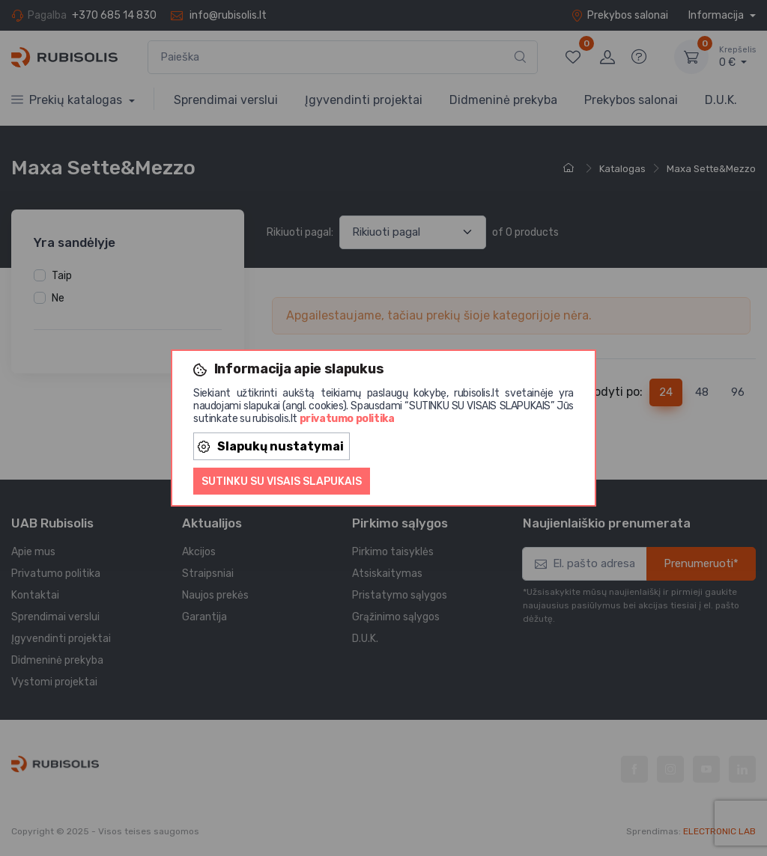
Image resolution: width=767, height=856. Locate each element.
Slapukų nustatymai (271, 446)
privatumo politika (347, 418)
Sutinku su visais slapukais (281, 481)
